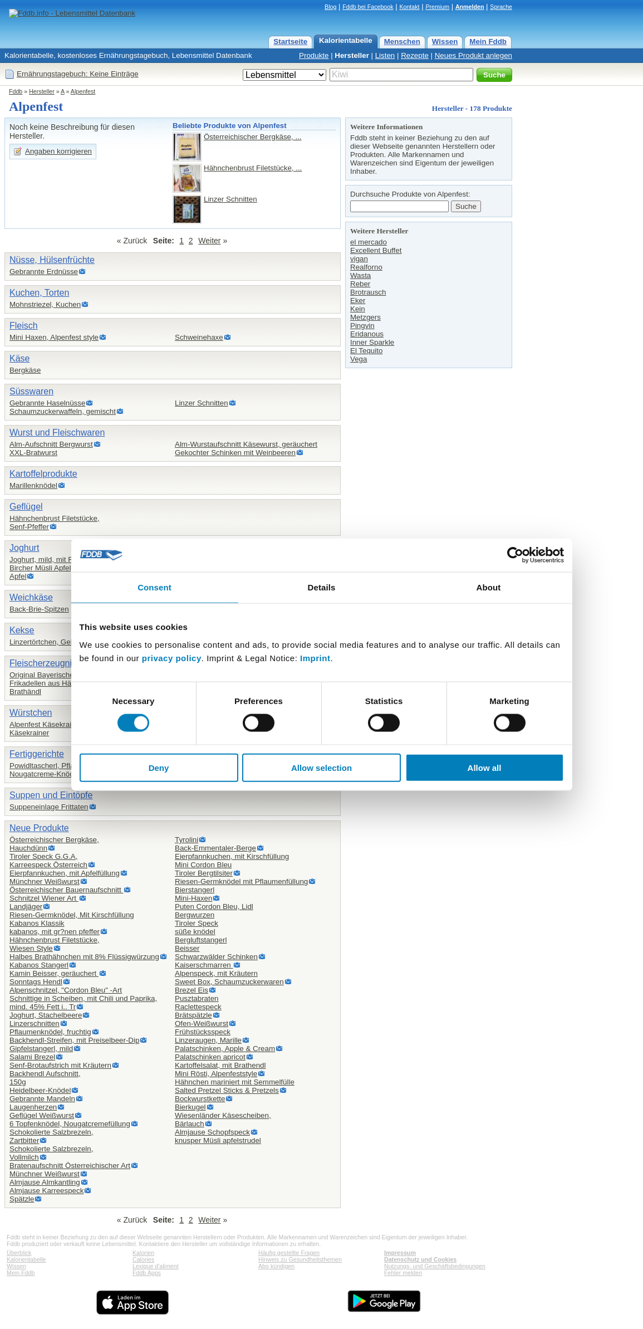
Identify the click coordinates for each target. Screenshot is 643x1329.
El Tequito (366, 350)
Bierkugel (190, 1107)
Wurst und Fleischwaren (57, 432)
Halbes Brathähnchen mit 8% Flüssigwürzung (84, 956)
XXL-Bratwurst (33, 452)
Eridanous (367, 334)
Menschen (402, 41)
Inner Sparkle (372, 342)
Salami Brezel (32, 1057)
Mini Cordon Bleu (203, 865)
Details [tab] (322, 587)
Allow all (485, 767)
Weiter (209, 240)
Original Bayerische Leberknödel (63, 675)
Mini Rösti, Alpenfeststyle (216, 1073)
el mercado (368, 242)
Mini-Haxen (193, 898)
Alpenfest (83, 91)
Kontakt (409, 6)
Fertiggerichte (36, 754)
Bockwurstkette (200, 1099)
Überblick (19, 1252)
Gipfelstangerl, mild (41, 1048)
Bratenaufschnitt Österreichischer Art (69, 1165)
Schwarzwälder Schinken (216, 956)
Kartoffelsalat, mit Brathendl (220, 1065)
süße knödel (195, 931)
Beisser (187, 948)
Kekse (21, 630)
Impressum (400, 1252)
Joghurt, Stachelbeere (45, 1015)
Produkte (313, 55)
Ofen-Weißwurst (201, 1023)
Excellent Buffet (375, 250)
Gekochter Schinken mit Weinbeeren (235, 452)
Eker (357, 300)
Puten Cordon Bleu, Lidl (214, 906)
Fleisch (23, 325)
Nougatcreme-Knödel (44, 774)
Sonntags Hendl (35, 982)
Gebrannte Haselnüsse (47, 403)
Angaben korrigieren (58, 151)
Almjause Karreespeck (46, 1190)
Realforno (366, 267)
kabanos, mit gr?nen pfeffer (54, 931)
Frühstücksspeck (202, 1032)
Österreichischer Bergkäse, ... (253, 137)
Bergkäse (25, 370)
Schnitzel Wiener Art (43, 898)
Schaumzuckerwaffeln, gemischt (62, 411)
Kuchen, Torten (39, 292)
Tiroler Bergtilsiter (204, 873)
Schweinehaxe (199, 337)
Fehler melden (403, 1272)
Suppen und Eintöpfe (50, 795)
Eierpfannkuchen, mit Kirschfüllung (232, 856)
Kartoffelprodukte (43, 473)
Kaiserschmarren (204, 965)
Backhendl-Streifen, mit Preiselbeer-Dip (74, 1040)
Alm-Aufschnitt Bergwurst (51, 444)
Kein (357, 309)
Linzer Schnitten (230, 199)
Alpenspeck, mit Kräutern (216, 973)
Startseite (290, 41)
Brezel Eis (191, 990)
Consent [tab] (154, 587)
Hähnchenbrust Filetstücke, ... (253, 168)
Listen (385, 55)
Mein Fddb (488, 41)
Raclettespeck (198, 1007)
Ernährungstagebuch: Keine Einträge (78, 74)
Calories (143, 1259)
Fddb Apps (146, 1272)
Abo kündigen (276, 1266)
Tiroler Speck (196, 923)
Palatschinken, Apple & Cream (225, 1048)
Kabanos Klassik (37, 923)
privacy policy (172, 657)
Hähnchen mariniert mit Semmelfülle (234, 1082)
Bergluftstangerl (201, 940)
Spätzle (21, 1199)
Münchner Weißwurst (44, 881)
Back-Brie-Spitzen (39, 609)
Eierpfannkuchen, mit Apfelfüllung (64, 873)
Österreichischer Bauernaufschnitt (66, 890)
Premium (437, 6)
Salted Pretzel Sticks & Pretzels (227, 1090)
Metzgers (365, 317)
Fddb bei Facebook (367, 6)
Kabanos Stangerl (38, 965)
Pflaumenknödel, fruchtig (50, 1032)
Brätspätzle (193, 1015)
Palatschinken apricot (210, 1057)
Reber (360, 284)
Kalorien (143, 1252)
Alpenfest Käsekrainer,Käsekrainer (46, 728)
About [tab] (489, 587)
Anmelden (469, 6)
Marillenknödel (33, 485)
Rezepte (415, 55)
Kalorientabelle (345, 40)
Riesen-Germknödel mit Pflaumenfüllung (241, 881)
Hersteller (352, 55)
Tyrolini (186, 839)
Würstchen (30, 712)
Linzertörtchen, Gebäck (47, 642)
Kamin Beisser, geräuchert (54, 973)
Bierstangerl (194, 890)
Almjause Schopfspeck (212, 1132)
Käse (19, 358)
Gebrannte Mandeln (42, 1099)
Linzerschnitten (34, 1023)
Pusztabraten (197, 998)
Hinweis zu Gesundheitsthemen (300, 1259)
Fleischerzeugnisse (47, 663)
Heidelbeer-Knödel (40, 1090)
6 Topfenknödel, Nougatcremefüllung (69, 1124)
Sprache (501, 6)
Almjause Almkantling (44, 1182)
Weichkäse (31, 597)
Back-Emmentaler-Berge (215, 848)
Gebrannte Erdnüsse (43, 271)
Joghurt (24, 548)
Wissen (445, 41)
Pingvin (362, 325)
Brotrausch (368, 292)
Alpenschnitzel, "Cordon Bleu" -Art (65, 990)
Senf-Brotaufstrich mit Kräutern (60, 1065)
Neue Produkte (39, 828)
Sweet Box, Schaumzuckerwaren (229, 982)
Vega (358, 359)
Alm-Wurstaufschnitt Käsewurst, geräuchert (246, 444)
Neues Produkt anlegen (473, 55)
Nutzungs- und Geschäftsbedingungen (434, 1266)
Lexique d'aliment (155, 1266)
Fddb (15, 91)
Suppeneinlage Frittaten (49, 807)
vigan (359, 259)
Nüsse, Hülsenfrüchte (52, 260)
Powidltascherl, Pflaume (49, 765)
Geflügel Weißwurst (41, 1115)
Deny (159, 767)
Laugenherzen (33, 1107)
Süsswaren (31, 391)
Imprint (315, 657)
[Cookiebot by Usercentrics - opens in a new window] (515, 555)
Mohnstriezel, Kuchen (45, 304)
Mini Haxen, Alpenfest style (54, 337)
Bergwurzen (194, 915)
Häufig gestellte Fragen (289, 1252)
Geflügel (26, 506)
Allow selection (321, 767)
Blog (330, 6)
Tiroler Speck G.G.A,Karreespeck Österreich (48, 860)
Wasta (360, 275)
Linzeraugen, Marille (208, 1040)
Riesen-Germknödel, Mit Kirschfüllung (71, 915)
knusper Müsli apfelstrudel (218, 1140)
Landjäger (25, 906)
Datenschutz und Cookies (420, 1259)
